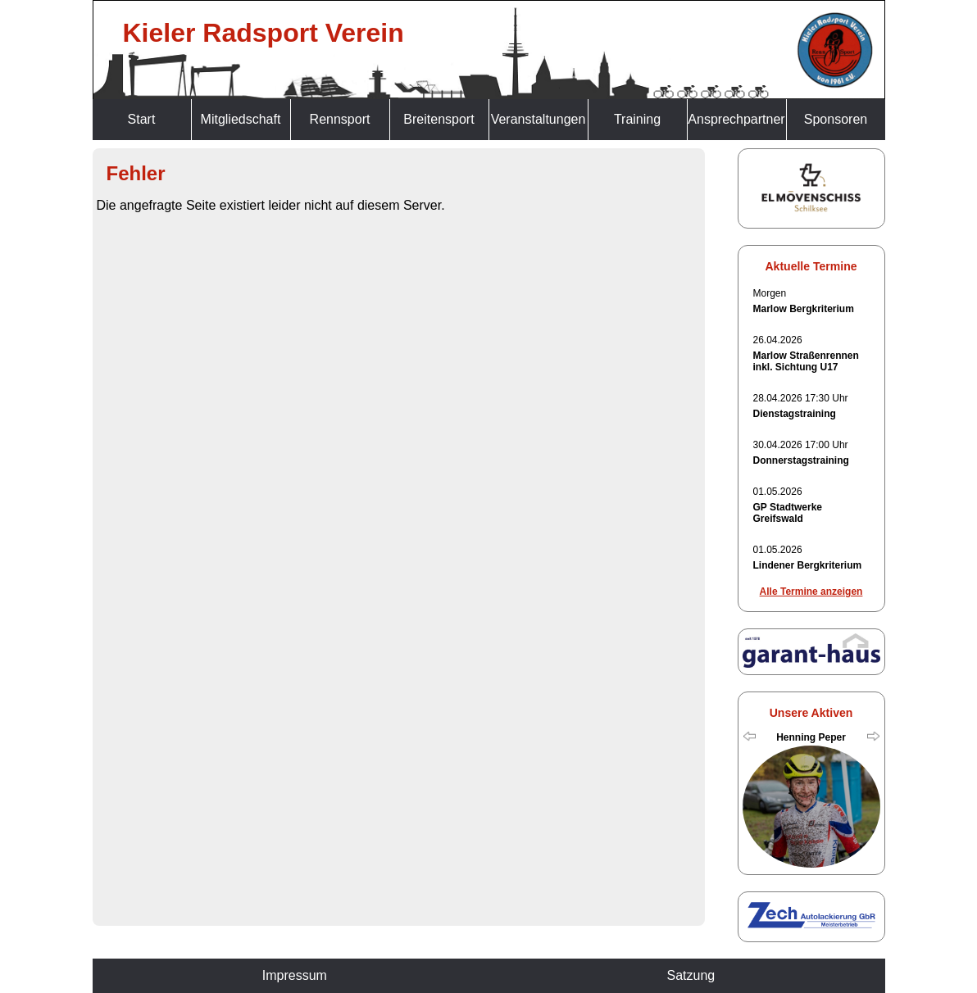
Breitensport (438, 119)
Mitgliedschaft (241, 119)
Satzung (690, 975)
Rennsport (340, 119)
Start (142, 119)
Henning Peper (811, 737)
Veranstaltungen (538, 119)
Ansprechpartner (736, 119)
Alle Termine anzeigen (811, 591)
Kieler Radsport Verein (263, 33)
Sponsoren (835, 119)
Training (637, 119)
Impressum (294, 975)
